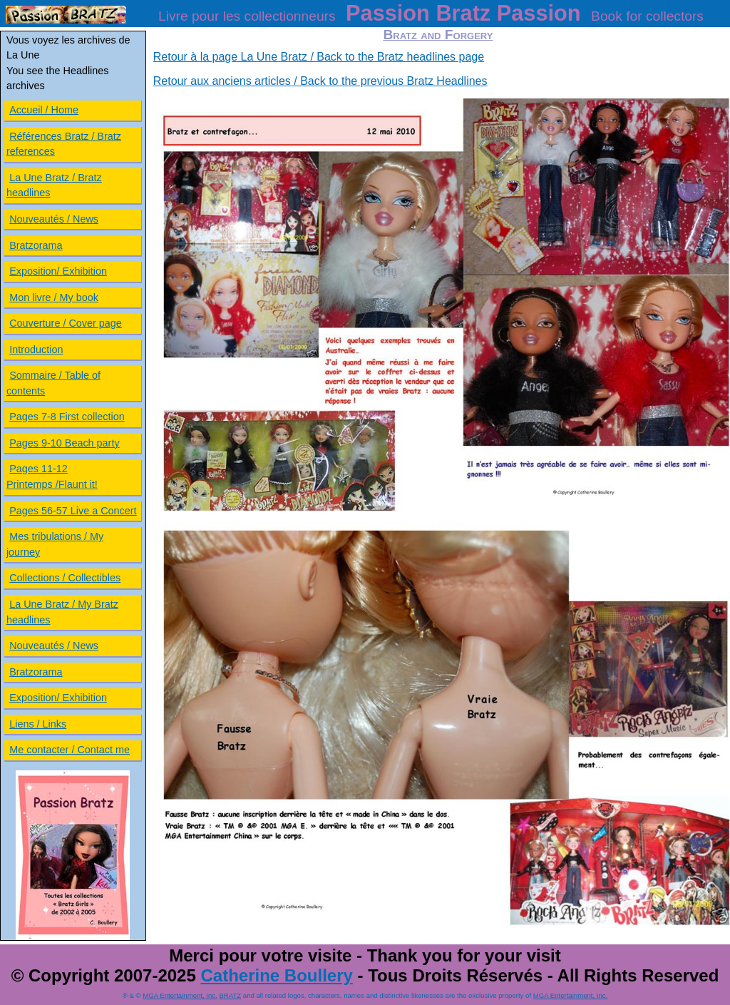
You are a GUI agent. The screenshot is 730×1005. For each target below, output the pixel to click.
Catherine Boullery (276, 975)
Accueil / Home (43, 110)
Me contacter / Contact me (69, 749)
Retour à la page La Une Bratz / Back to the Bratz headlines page (318, 57)
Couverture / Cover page (65, 323)
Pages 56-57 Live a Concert (72, 510)
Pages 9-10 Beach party (64, 443)
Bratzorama (35, 245)
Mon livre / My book (53, 297)
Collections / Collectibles (64, 577)
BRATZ (230, 995)
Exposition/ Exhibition (58, 271)
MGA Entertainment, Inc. (180, 995)
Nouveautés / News (53, 219)
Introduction (36, 349)
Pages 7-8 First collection (67, 416)
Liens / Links (37, 724)
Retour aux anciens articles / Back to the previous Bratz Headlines (320, 81)
